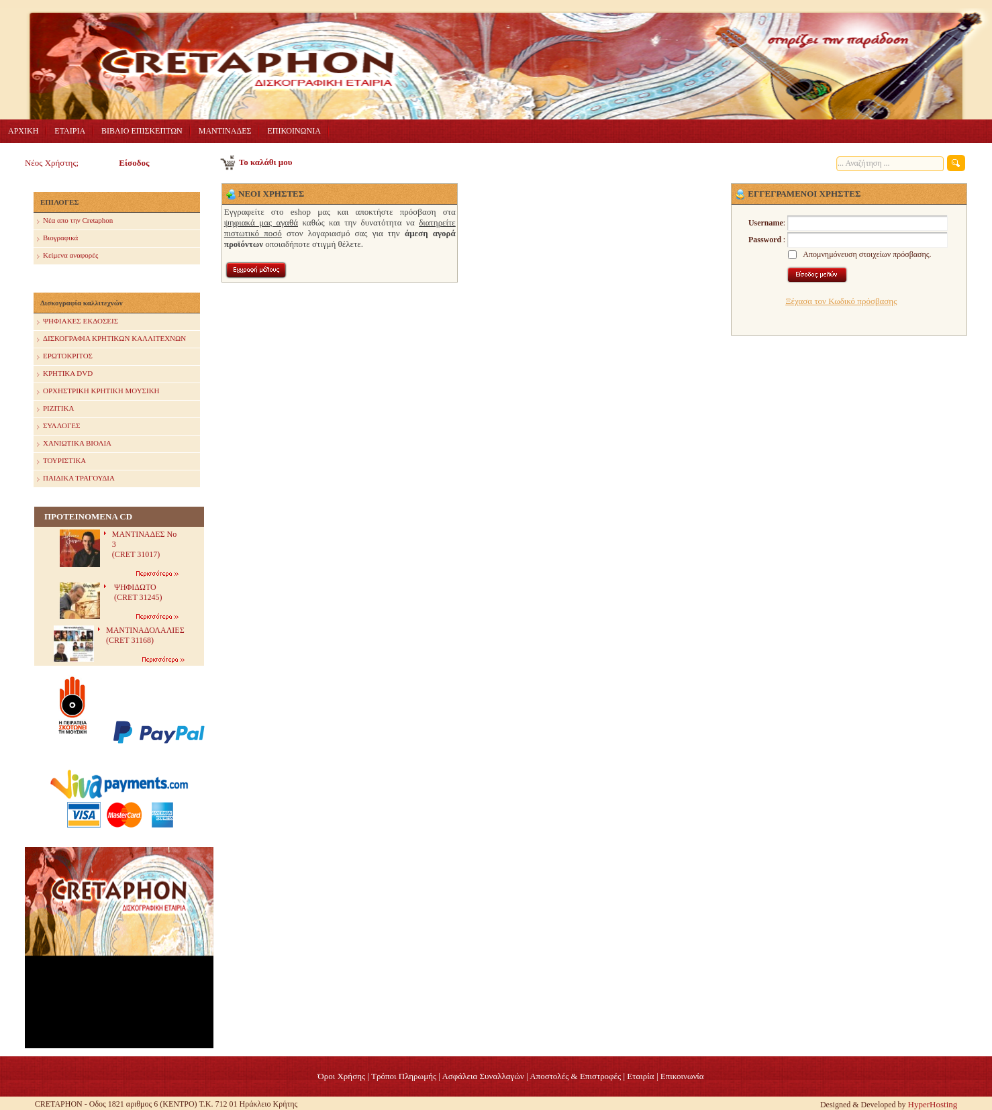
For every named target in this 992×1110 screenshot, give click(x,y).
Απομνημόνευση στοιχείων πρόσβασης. (867, 254)
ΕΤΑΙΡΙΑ (69, 131)
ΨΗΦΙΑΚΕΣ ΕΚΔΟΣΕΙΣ (77, 321)
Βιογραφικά (57, 238)
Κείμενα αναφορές (67, 256)
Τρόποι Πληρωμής (403, 1076)
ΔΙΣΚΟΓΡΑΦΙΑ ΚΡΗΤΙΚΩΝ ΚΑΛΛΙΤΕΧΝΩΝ (111, 339)
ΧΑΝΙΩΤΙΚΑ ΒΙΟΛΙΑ (74, 444)
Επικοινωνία (682, 1076)
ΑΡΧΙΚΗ (23, 131)
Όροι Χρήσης (341, 1076)
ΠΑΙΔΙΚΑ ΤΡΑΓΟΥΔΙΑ (76, 478)
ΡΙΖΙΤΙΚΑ (55, 409)
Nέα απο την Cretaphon (75, 221)
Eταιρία (640, 1076)
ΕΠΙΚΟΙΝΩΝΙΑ (293, 131)
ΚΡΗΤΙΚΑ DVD (65, 374)
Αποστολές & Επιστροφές (575, 1076)
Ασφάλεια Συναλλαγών (483, 1076)
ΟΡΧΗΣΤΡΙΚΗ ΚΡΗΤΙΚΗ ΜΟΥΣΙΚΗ (98, 391)
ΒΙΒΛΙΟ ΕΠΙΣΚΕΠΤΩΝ (142, 131)
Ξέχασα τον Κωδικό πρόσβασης (841, 301)
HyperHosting (933, 1104)
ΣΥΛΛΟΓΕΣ (58, 426)
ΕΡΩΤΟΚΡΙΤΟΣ (65, 356)
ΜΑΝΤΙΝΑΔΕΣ (225, 131)
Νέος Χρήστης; (52, 163)
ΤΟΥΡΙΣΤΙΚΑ (61, 461)
